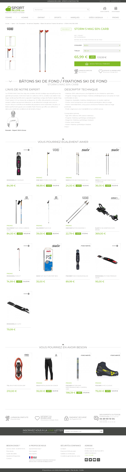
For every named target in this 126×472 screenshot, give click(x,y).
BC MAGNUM (15, 180)
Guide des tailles (11, 453)
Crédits (81, 470)
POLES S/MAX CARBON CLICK (18, 229)
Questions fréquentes (13, 456)
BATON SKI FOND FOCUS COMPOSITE (105, 181)
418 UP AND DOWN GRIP (16, 385)
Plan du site (10, 451)
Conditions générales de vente (70, 456)
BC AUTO (14, 324)
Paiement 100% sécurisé (68, 451)
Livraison (63, 448)
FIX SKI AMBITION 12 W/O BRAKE (105, 229)
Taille (77, 51)
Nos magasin (33, 451)
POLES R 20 (43, 228)
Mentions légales (64, 470)
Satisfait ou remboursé (68, 453)
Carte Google (89, 455)
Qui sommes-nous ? (35, 448)
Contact (9, 458)
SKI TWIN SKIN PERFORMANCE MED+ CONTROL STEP (76, 387)
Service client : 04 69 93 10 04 (15, 448)
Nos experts (33, 453)
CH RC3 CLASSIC (103, 385)
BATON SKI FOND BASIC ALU (77, 180)
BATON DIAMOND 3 (75, 228)
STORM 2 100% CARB (46, 180)
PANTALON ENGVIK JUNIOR (47, 385)
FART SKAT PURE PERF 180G (47, 276)
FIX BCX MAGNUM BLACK (77, 276)
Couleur (78, 45)
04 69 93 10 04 (107, 419)
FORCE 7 (14, 276)
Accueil (7, 23)
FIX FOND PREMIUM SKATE (105, 277)
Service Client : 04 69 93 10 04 (110, 1)
